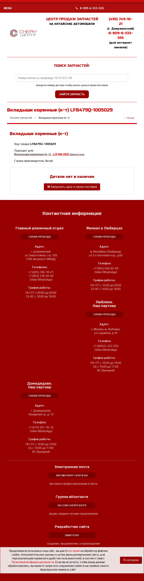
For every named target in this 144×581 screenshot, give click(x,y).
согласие (74, 550)
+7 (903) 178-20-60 (41, 275)
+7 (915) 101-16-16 (41, 427)
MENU (8, 8)
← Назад (129, 117)
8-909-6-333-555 (90, 8)
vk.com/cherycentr (72, 505)
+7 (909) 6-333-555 (105, 346)
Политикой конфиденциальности (33, 562)
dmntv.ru (72, 535)
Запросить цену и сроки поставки (72, 186)
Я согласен (131, 560)
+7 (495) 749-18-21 (41, 272)
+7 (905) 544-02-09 (105, 268)
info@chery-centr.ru (72, 475)
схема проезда (39, 236)
